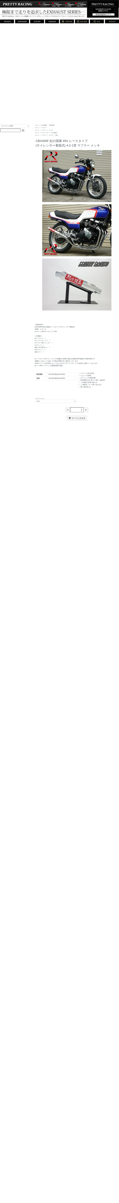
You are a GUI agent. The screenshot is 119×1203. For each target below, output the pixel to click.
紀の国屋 (44, 125)
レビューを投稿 (85, 375)
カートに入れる (76, 418)
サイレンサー (45, 132)
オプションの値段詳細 (88, 378)
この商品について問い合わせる (91, 384)
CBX (56, 135)
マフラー (44, 127)
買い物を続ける (85, 387)
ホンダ (51, 130)
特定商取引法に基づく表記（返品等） (93, 380)
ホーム (37, 125)
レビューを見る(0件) (87, 373)
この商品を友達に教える (88, 382)
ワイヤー (44, 135)
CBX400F (52, 125)
